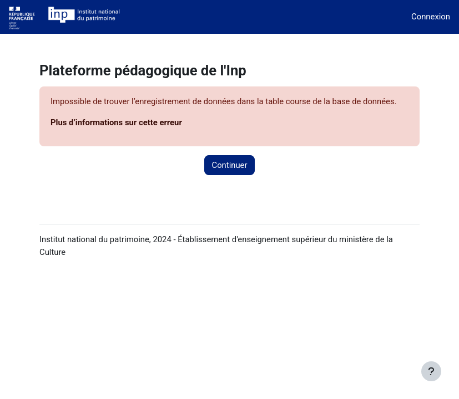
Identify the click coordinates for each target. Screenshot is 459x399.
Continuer (229, 165)
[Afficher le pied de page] (431, 371)
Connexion (430, 17)
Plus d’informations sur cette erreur (116, 122)
